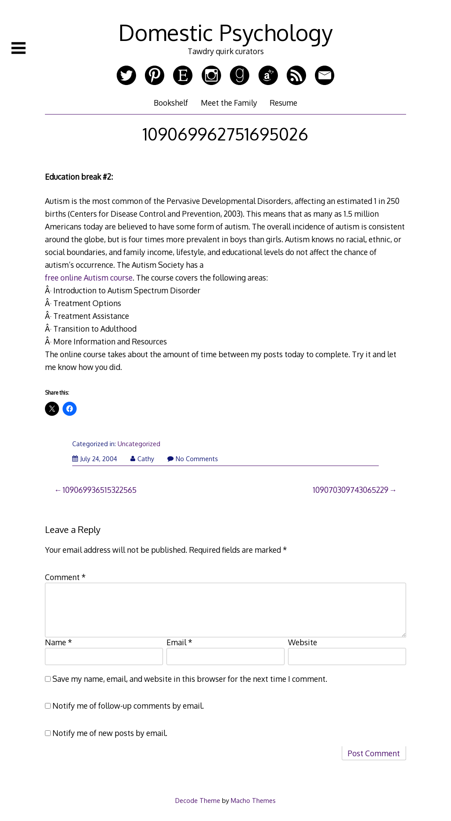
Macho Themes (253, 800)
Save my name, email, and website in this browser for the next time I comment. (189, 679)
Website (302, 642)
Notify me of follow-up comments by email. (128, 705)
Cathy (142, 458)
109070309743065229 (350, 490)
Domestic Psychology (225, 32)
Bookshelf (171, 102)
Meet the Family (229, 102)
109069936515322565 (100, 490)
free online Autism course (89, 277)
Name (58, 642)
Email (179, 642)
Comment (65, 577)
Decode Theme (197, 800)
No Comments (192, 458)
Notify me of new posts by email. (109, 733)
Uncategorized (139, 443)
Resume (283, 102)
